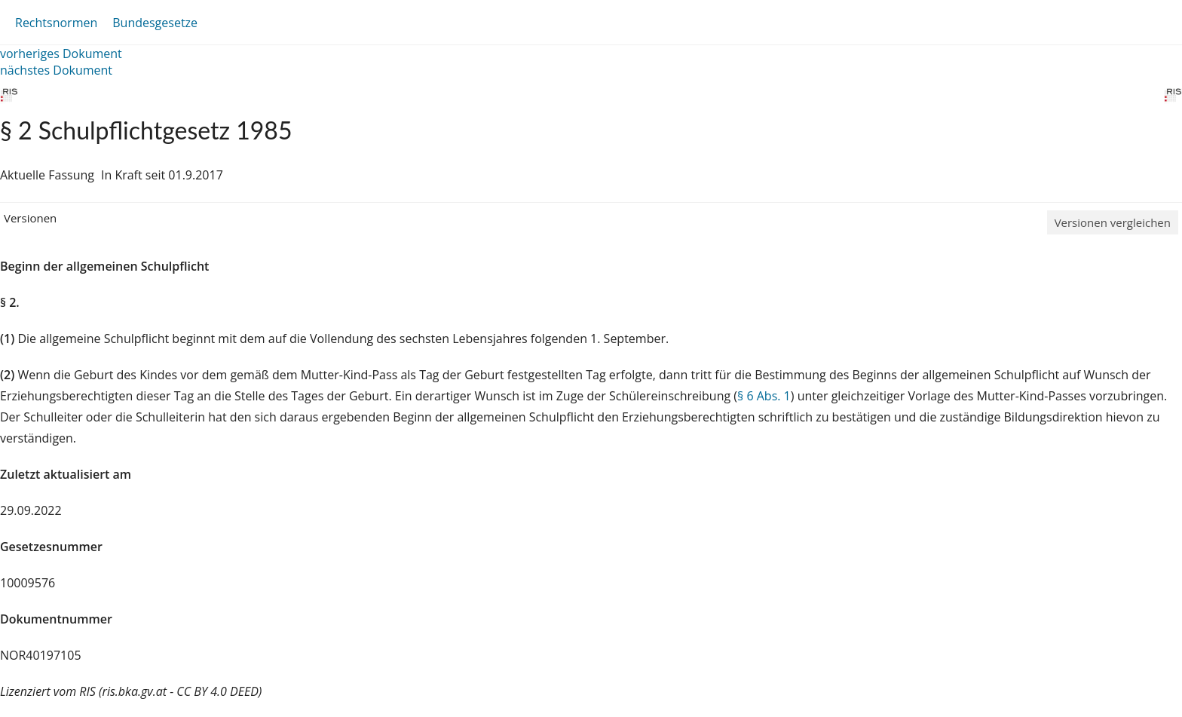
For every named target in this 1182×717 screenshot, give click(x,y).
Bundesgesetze (155, 22)
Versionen (30, 217)
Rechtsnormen (56, 22)
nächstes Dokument (56, 70)
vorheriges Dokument (61, 53)
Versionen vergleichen (1113, 222)
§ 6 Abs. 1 (764, 396)
